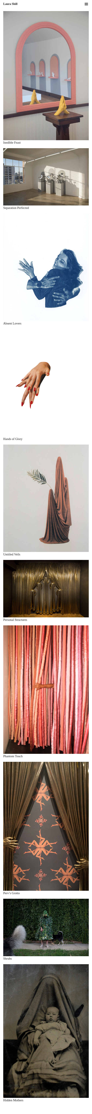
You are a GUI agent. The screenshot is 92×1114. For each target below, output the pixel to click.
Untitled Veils (11, 554)
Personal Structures (15, 619)
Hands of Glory (12, 439)
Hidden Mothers (13, 1100)
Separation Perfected (16, 208)
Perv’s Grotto (11, 893)
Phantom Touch (13, 756)
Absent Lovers (12, 323)
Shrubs (7, 958)
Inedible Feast (12, 142)
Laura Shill (10, 4)
